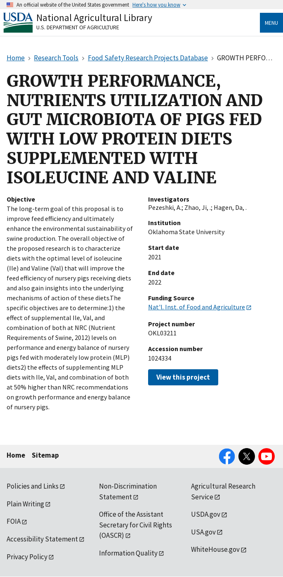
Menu (271, 22)
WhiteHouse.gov (215, 549)
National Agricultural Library (94, 18)
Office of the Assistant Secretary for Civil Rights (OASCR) (135, 525)
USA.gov (203, 532)
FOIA (14, 521)
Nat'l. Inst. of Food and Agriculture (196, 307)
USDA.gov (205, 514)
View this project (183, 377)
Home (16, 455)
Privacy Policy (27, 556)
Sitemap (45, 455)
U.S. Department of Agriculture (77, 27)
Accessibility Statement (42, 539)
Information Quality (128, 553)
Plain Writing (25, 503)
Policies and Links (33, 486)
